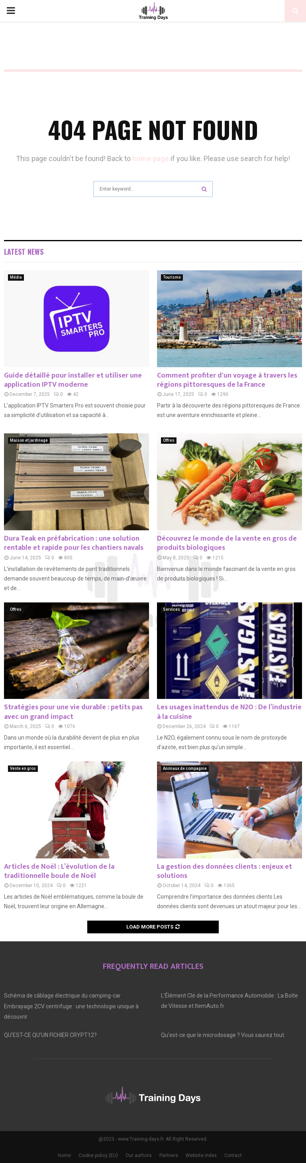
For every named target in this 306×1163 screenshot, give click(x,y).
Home (64, 1155)
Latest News (23, 251)
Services (171, 609)
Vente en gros (23, 768)
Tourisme (172, 277)
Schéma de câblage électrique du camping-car (62, 995)
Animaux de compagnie (185, 768)
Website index (201, 1155)
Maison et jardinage (29, 440)
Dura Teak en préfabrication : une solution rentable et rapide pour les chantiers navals (73, 543)
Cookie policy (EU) (98, 1155)
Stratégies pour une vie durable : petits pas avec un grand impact (73, 711)
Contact (233, 1155)
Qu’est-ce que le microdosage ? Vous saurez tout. (223, 1035)
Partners (168, 1155)
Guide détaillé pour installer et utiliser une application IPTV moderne (73, 380)
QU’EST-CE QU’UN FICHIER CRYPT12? (50, 1035)
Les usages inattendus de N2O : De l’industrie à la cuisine (229, 711)
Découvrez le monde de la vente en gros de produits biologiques (227, 543)
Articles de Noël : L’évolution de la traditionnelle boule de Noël (59, 871)
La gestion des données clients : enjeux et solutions (224, 871)
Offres (169, 440)
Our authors (139, 1155)
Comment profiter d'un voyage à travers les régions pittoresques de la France (227, 380)
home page (150, 158)
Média (16, 277)
